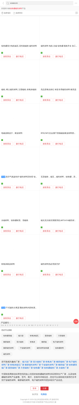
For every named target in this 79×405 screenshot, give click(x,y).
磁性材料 (6, 354)
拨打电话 (20, 56)
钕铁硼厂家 (38, 368)
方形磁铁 (61, 336)
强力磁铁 (20, 342)
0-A (2, 325)
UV (47, 325)
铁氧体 (32, 342)
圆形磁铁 (48, 336)
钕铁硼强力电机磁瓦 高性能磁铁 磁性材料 (19, 46)
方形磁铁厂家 (27, 368)
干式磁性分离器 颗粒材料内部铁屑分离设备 (24, 308)
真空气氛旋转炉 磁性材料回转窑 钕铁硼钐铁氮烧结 (27, 177)
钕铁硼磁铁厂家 (51, 368)
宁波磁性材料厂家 (49, 365)
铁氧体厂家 (51, 361)
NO (32, 325)
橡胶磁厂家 (63, 365)
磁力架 (20, 336)
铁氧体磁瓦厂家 (17, 365)
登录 (34, 388)
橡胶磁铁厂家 (62, 361)
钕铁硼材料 (59, 348)
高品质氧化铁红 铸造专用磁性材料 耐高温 (58, 89)
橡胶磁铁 (6, 342)
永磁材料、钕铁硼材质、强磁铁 (14, 220)
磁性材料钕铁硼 (43, 348)
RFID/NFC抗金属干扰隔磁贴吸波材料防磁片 (59, 133)
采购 (76, 321)
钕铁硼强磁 (7, 336)
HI (19, 325)
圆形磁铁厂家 (14, 368)
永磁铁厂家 (64, 368)
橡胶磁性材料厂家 (33, 365)
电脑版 (44, 394)
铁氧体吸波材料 (8, 264)
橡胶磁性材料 (8, 348)
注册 (44, 388)
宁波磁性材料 (25, 348)
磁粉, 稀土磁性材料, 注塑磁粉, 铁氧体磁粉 (19, 89)
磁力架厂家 (27, 361)
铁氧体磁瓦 (34, 336)
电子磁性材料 (58, 342)
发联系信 (7, 56)
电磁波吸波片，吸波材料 (11, 133)
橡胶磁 (44, 342)
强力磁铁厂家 (39, 361)
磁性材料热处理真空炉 (50, 264)
